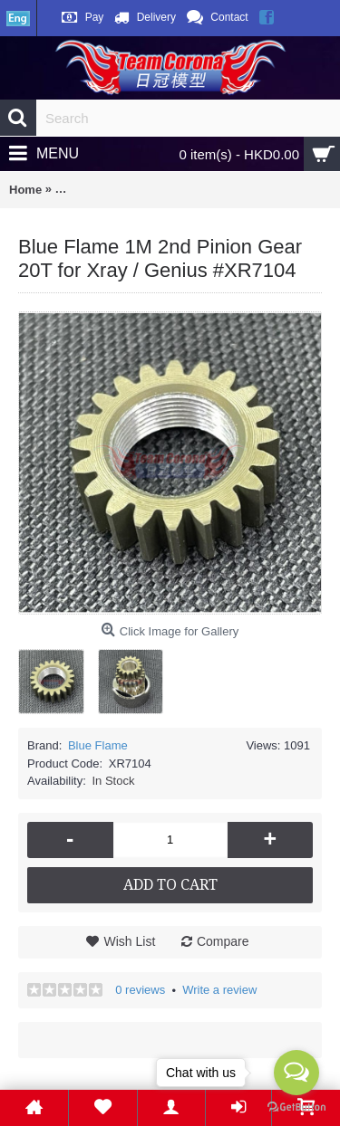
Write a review (219, 990)
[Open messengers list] (296, 1072)
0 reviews (140, 990)
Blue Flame (98, 745)
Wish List (129, 941)
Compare (223, 941)
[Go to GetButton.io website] (296, 1107)
